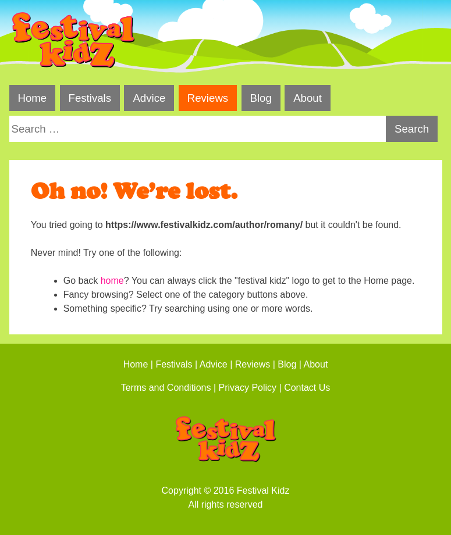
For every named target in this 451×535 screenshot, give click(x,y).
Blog (260, 98)
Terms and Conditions (166, 388)
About (307, 98)
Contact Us (307, 388)
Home (32, 98)
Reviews (208, 98)
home (112, 281)
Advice (149, 98)
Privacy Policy (248, 388)
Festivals (89, 98)
